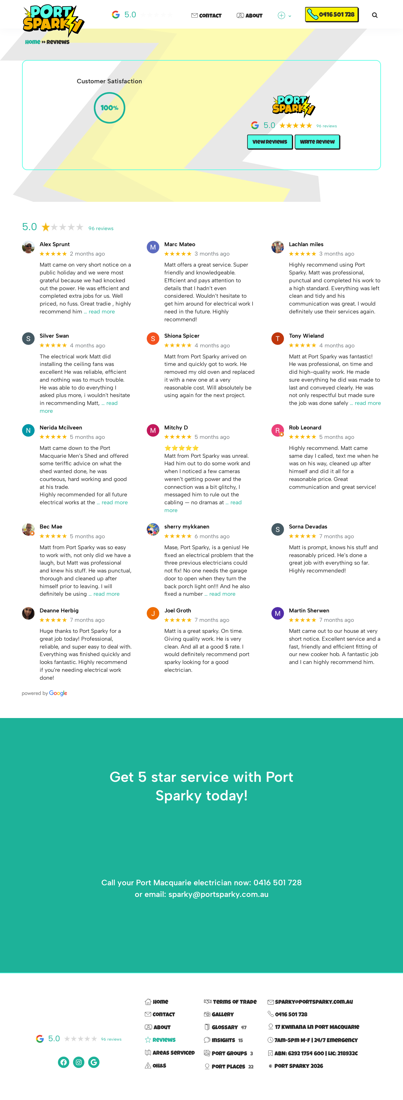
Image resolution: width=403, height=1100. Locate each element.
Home (32, 43)
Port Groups (228, 1061)
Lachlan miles (306, 244)
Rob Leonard (306, 430)
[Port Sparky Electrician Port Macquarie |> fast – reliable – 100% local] (53, 21)
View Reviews (268, 143)
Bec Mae (51, 531)
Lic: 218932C (343, 1061)
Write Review (318, 143)
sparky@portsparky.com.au (310, 1010)
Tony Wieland (306, 337)
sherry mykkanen (186, 531)
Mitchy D (176, 430)
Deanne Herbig (59, 616)
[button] (289, 16)
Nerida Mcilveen (61, 430)
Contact (206, 16)
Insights (223, 1048)
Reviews (160, 1048)
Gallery (219, 1022)
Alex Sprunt (55, 244)
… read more (114, 506)
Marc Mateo (180, 244)
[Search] (375, 15)
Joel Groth (178, 616)
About (250, 16)
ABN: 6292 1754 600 (299, 1061)
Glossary (225, 1035)
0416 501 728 (337, 15)
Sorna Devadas (308, 531)
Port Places (228, 1074)
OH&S (155, 1073)
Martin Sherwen (309, 616)
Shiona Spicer (182, 337)
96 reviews (101, 229)
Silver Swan (55, 337)
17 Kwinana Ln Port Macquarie (313, 1035)
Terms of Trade (230, 1010)
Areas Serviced (170, 1061)
